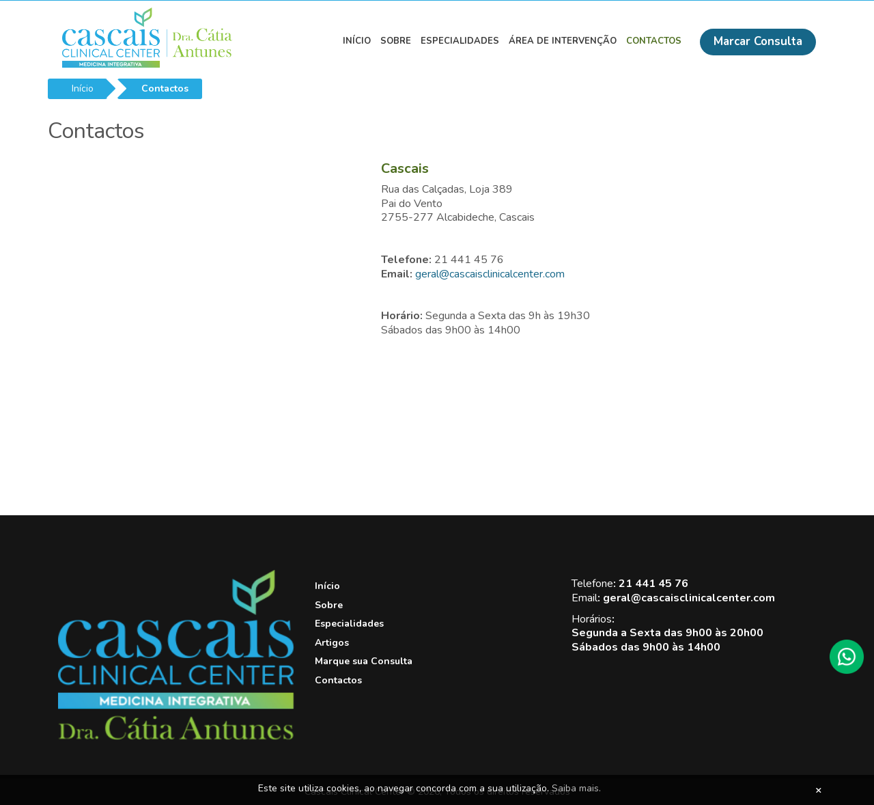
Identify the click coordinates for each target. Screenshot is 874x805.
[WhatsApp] (847, 657)
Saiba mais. (576, 788)
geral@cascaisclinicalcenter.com (490, 274)
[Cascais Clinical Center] (176, 737)
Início (83, 88)
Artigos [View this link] (332, 642)
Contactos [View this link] (653, 41)
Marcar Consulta (758, 41)
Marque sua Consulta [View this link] (363, 661)
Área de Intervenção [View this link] (563, 41)
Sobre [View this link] (395, 41)
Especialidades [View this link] (460, 41)
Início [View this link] (357, 41)
